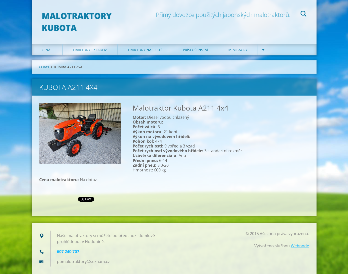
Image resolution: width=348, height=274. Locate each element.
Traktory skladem (90, 49)
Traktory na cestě (145, 49)
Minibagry (238, 49)
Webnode (300, 246)
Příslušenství (195, 49)
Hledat (304, 14)
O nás (47, 49)
